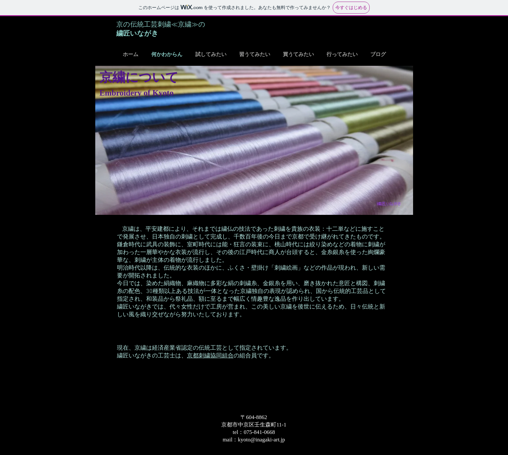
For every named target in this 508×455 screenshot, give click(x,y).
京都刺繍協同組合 (210, 356)
